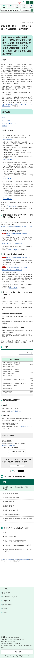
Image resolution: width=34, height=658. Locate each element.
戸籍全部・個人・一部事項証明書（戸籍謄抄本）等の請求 (17, 488)
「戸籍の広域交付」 (12, 206)
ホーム (2, 559)
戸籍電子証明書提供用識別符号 (12, 514)
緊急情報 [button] (19, 2)
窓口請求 (4, 117)
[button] (28, 2)
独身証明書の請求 (8, 506)
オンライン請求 (6, 120)
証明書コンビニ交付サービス (9, 123)
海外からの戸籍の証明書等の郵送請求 (14, 541)
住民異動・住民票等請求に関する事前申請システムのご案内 (16, 227)
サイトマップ (6, 601)
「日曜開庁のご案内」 (25, 426)
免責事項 (5, 608)
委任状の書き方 (13, 250)
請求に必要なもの (7, 139)
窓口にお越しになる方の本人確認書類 (12, 243)
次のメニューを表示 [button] (32, 10)
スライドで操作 (28, 353)
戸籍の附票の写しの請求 (10, 493)
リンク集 (5, 589)
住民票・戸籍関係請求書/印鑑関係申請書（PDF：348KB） (19, 234)
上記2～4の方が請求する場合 (13, 254)
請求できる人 (8, 130)
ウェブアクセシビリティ (9, 597)
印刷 (14, 471)
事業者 (24, 7)
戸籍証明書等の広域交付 (10, 510)
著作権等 (5, 612)
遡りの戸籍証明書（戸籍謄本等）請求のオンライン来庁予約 (17, 519)
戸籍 (4, 482)
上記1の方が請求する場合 (12, 231)
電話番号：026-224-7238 (8, 445)
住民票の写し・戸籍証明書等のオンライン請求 (17, 545)
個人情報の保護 (7, 605)
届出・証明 (15, 559)
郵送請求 (4, 126)
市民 (4, 7)
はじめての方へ (7, 593)
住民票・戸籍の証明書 (9, 536)
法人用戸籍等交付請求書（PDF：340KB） (17, 267)
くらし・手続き (8, 559)
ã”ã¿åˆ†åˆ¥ (16, 10)
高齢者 (17, 7)
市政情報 (31, 7)
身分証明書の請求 (8, 501)
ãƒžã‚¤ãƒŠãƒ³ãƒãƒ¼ (6, 10)
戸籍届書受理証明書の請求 (11, 497)
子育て (10, 7)
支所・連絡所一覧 (16, 411)
